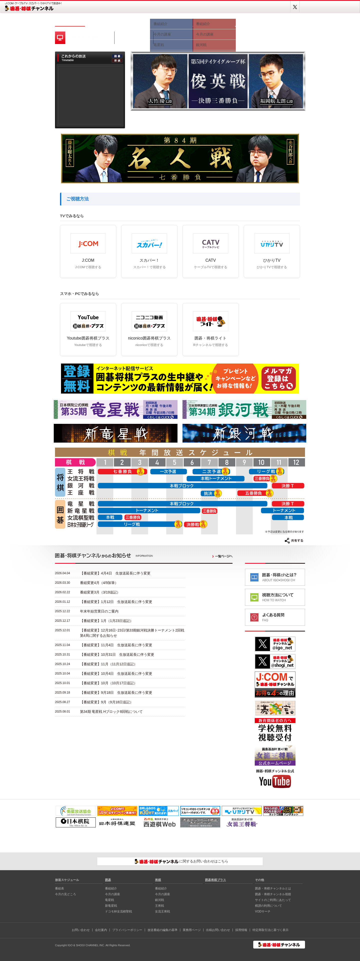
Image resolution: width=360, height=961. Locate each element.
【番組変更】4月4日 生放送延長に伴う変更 (115, 573)
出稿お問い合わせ (218, 930)
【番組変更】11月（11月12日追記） (108, 664)
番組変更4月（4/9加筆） (99, 583)
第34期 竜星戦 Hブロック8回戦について (111, 712)
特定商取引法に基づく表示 (270, 930)
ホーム (70, 22)
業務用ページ (192, 930)
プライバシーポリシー (127, 930)
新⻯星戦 (111, 905)
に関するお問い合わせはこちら (181, 861)
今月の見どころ (132, 22)
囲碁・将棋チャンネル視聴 (273, 894)
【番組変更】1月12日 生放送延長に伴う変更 (116, 602)
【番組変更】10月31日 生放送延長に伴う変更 (117, 655)
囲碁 (171, 22)
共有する (294, 540)
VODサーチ (262, 911)
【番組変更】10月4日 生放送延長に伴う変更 (116, 674)
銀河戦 (159, 900)
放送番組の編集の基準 (163, 930)
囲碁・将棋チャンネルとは (273, 888)
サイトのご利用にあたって (273, 900)
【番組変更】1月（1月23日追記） (106, 621)
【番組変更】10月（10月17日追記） (108, 683)
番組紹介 (111, 888)
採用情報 (241, 930)
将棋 (213, 22)
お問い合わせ (81, 930)
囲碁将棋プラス (287, 22)
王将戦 (159, 905)
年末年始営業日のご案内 (99, 611)
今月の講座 (112, 894)
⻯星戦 (109, 900)
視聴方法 (252, 22)
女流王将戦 (162, 911)
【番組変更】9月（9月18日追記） (106, 702)
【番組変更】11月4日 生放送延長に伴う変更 (116, 645)
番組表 (100, 22)
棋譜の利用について (268, 905)
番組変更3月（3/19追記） (100, 592)
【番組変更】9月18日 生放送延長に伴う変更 (116, 693)
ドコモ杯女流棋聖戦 (118, 911)
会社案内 (101, 930)
